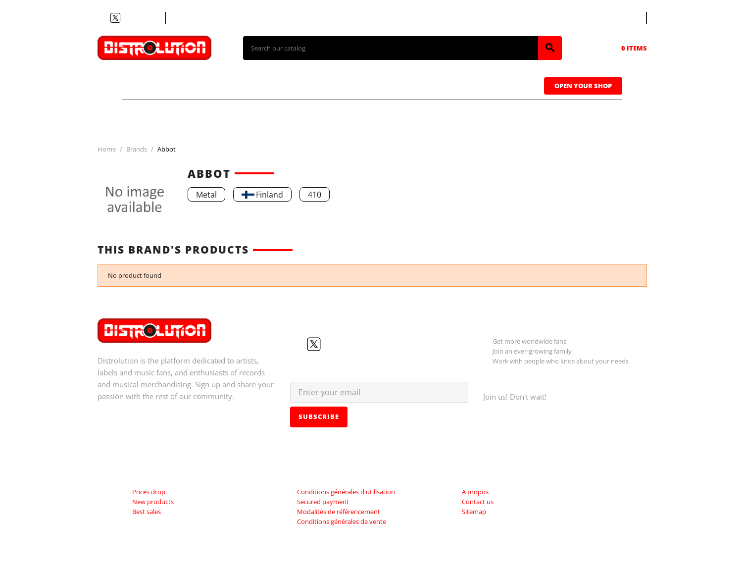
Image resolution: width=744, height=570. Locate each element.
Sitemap (474, 511)
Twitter (115, 18)
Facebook (103, 18)
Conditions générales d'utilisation (346, 491)
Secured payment (323, 501)
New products (153, 501)
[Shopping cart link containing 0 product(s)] (620, 48)
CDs (225, 84)
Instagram (139, 18)
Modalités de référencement (338, 511)
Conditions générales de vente (341, 521)
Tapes (354, 84)
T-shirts (159, 84)
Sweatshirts (494, 84)
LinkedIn (151, 18)
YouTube (127, 18)
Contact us (191, 17)
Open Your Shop (583, 85)
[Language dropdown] (627, 18)
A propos (475, 491)
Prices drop (148, 491)
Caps (416, 84)
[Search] (390, 48)
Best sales (146, 511)
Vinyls (287, 84)
